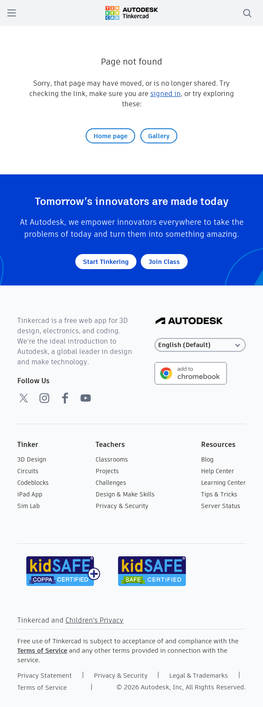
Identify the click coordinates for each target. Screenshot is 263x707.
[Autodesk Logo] (189, 321)
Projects (107, 471)
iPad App (29, 494)
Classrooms (112, 459)
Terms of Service (42, 650)
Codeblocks (33, 482)
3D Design (31, 459)
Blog (207, 459)
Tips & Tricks (219, 494)
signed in (165, 94)
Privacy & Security (122, 506)
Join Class (164, 261)
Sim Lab (28, 506)
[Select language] (200, 345)
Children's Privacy (94, 620)
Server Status (220, 506)
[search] (247, 12)
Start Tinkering (106, 261)
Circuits (27, 471)
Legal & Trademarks (198, 675)
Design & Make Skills (125, 494)
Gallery (159, 135)
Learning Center (223, 482)
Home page (110, 135)
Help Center (217, 471)
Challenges (111, 482)
